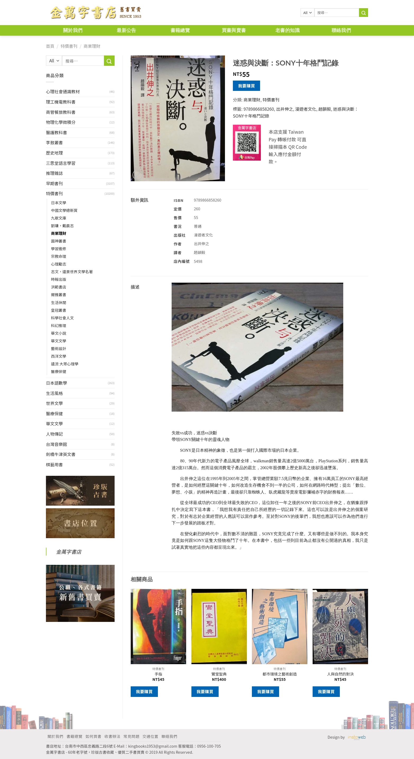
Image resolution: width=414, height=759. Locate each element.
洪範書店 (58, 287)
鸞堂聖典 (219, 674)
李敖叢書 (54, 142)
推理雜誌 (54, 173)
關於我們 (72, 30)
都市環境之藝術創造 (280, 674)
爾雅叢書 (58, 294)
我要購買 (246, 86)
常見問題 (131, 736)
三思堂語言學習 (61, 163)
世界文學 (54, 403)
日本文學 (58, 202)
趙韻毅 (324, 109)
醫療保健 (58, 371)
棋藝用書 (54, 464)
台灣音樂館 (56, 444)
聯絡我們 (341, 30)
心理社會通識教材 (63, 91)
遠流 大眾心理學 (64, 363)
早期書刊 (54, 183)
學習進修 (58, 248)
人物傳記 (54, 434)
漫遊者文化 (305, 109)
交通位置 (150, 736)
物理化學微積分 (61, 122)
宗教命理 (58, 256)
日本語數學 (56, 383)
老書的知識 (287, 30)
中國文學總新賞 (64, 210)
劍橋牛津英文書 (61, 454)
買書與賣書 (234, 30)
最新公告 (126, 30)
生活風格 (54, 393)
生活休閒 (58, 302)
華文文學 (58, 340)
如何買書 (93, 736)
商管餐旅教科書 (61, 112)
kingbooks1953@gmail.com (152, 746)
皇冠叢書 (58, 310)
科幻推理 (58, 325)
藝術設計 (58, 348)
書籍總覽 (180, 30)
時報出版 (58, 279)
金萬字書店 (68, 551)
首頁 (50, 46)
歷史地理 (54, 153)
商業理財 (91, 46)
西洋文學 (58, 356)
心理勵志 (58, 264)
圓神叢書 (58, 241)
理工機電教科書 (61, 102)
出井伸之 (284, 109)
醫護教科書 (56, 132)
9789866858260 (258, 109)
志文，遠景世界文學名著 (72, 271)
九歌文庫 (58, 218)
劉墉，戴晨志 (62, 225)
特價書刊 (68, 46)
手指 (158, 674)
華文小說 (58, 333)
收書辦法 (112, 736)
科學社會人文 (62, 317)
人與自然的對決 (340, 674)
